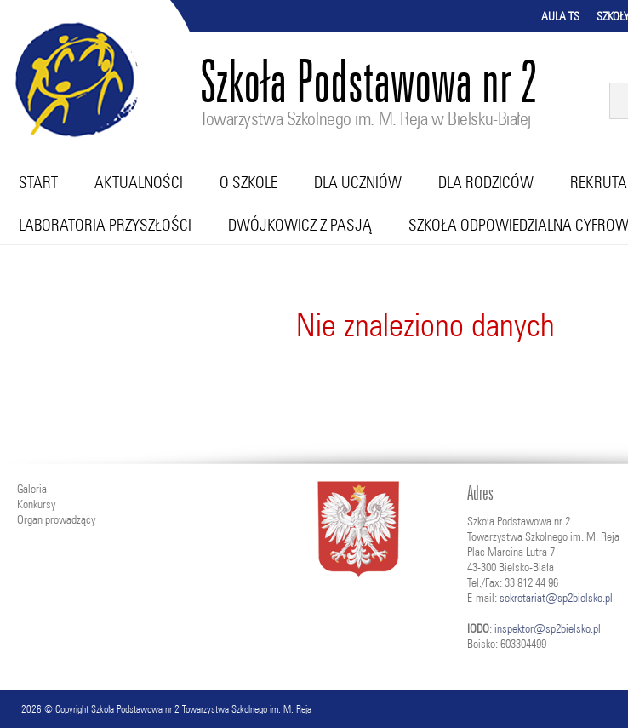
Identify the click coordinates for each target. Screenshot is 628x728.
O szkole (248, 182)
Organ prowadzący (56, 519)
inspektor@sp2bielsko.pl (547, 628)
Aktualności (138, 182)
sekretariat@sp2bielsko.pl (556, 597)
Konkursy (36, 504)
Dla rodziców (486, 182)
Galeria (32, 488)
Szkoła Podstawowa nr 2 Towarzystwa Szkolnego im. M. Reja (201, 708)
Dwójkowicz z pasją (300, 225)
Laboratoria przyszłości (105, 225)
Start (38, 182)
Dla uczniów (358, 182)
